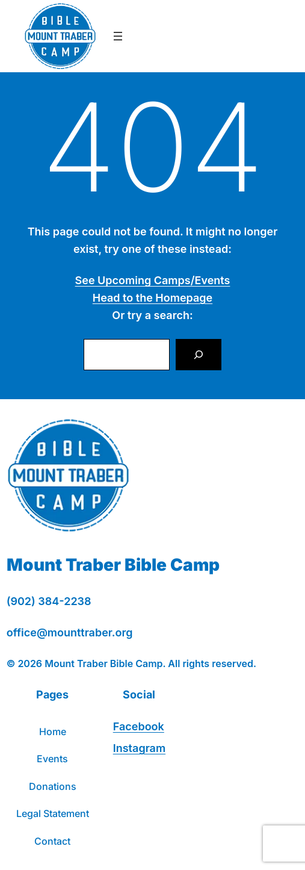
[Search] (198, 354)
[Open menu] (118, 36)
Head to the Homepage (152, 297)
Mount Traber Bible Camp (113, 565)
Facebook (138, 726)
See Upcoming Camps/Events (152, 280)
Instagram (139, 748)
